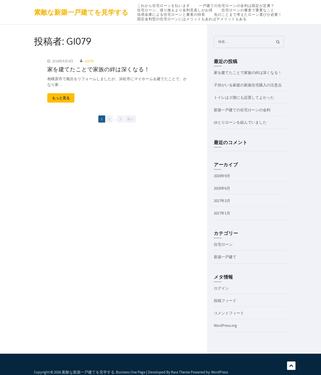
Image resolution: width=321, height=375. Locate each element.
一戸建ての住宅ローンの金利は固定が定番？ (236, 5)
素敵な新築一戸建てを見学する (81, 12)
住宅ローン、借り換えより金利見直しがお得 (175, 10)
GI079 (89, 61)
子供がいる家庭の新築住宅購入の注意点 (248, 85)
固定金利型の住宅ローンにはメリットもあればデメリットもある (192, 19)
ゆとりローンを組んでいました (240, 122)
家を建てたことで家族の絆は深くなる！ (98, 69)
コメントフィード (229, 313)
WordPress (219, 372)
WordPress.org (225, 325)
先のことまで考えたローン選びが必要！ (248, 14)
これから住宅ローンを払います (163, 5)
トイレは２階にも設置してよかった (244, 97)
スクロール (291, 365)
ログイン (221, 288)
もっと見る (61, 98)
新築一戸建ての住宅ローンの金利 (242, 109)
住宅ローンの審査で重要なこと (248, 10)
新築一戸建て (225, 256)
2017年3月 (222, 200)
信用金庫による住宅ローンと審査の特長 (171, 14)
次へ (130, 119)
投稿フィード (225, 300)
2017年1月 (222, 213)
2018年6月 (222, 188)
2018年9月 (222, 175)
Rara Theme (180, 372)
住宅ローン (223, 244)
